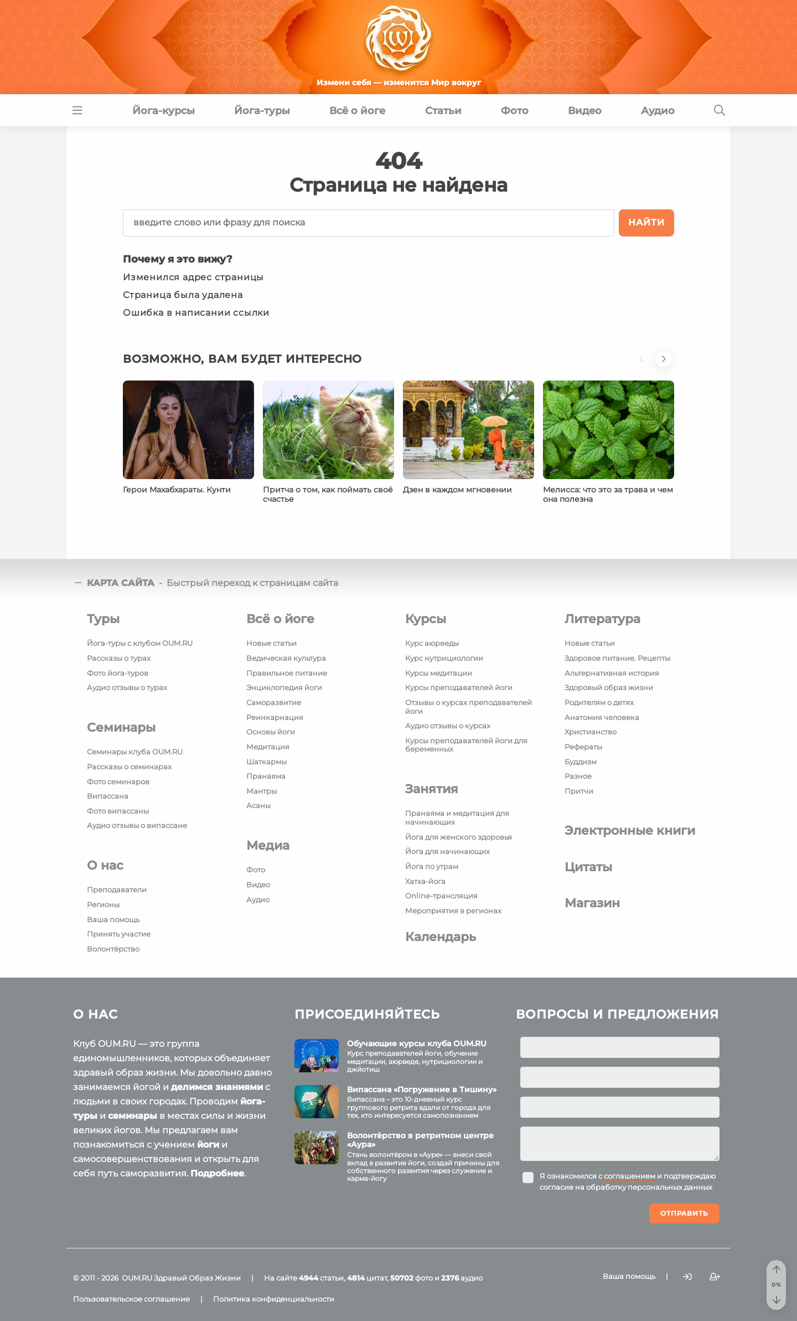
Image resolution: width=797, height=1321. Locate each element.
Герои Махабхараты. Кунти (177, 490)
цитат (367, 1277)
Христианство (591, 731)
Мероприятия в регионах (453, 910)
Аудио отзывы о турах (127, 687)
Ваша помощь (113, 919)
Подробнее (217, 1173)
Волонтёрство (113, 948)
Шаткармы (266, 761)
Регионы (103, 904)
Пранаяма (266, 776)
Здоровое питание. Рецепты (617, 658)
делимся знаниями (217, 1087)
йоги (208, 1144)
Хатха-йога (425, 881)
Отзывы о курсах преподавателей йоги (468, 707)
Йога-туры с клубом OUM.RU (140, 643)
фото (411, 1277)
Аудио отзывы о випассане (137, 825)
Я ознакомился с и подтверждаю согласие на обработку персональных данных (628, 1181)
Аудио (258, 899)
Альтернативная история (612, 673)
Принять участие (119, 933)
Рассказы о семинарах (129, 766)
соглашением (629, 1175)
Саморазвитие (273, 702)
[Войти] (687, 1277)
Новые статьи (271, 643)
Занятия (431, 789)
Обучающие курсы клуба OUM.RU (417, 1043)
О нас (105, 865)
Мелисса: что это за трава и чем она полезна (608, 495)
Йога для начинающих (447, 851)
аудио (462, 1277)
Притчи (579, 791)
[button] (644, 366)
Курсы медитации (438, 673)
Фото (255, 869)
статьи (321, 1277)
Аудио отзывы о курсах (447, 725)
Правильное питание (286, 673)
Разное (578, 776)
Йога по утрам (431, 866)
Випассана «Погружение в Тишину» (421, 1089)
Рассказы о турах (119, 658)
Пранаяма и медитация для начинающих (457, 817)
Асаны (258, 805)
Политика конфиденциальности (273, 1298)
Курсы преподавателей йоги (459, 687)
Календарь (440, 936)
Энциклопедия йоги (284, 687)
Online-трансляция (441, 895)
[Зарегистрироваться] (715, 1277)
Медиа (267, 845)
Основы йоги (270, 731)
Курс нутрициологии (444, 658)
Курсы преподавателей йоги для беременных (466, 745)
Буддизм (581, 761)
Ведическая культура (286, 658)
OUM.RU (137, 1277)
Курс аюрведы (432, 643)
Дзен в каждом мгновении (457, 490)
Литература (602, 618)
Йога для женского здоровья (458, 836)
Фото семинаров (118, 781)
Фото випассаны (118, 810)
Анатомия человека (602, 717)
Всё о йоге (280, 618)
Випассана (107, 795)
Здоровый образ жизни (609, 687)
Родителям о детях (599, 702)
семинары (132, 1116)
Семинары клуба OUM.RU (135, 751)
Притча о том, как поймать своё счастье (328, 495)
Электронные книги (630, 830)
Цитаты (588, 867)
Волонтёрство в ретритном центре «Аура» (420, 1140)
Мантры (261, 791)
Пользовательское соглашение (131, 1298)
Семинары (121, 727)
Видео (258, 884)
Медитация (267, 746)
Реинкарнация (274, 717)
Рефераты (583, 746)
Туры (103, 618)
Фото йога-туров (117, 673)
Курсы (425, 618)
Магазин (592, 903)
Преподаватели (117, 889)
